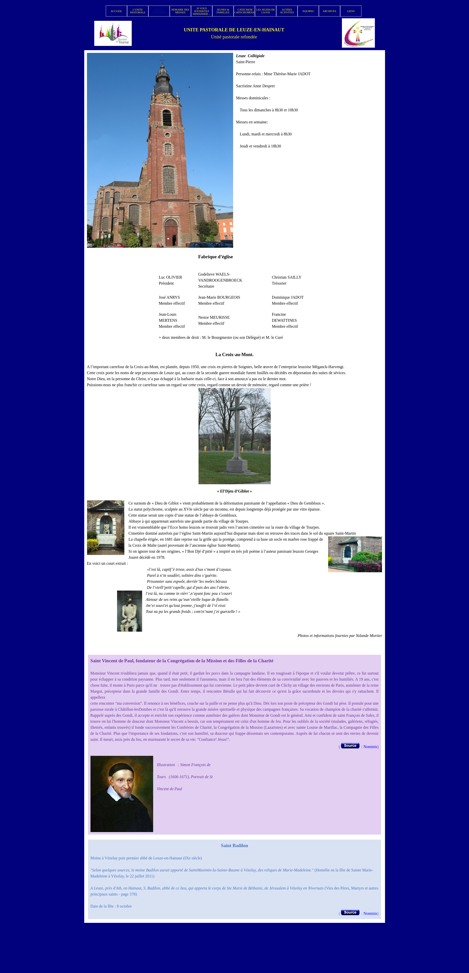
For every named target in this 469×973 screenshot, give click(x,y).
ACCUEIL (116, 11)
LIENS (350, 11)
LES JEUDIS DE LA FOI (265, 11)
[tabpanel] (234, 33)
